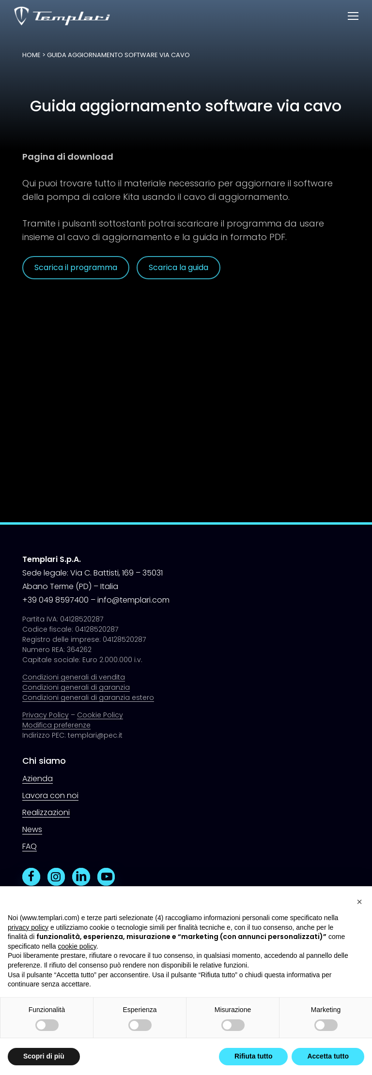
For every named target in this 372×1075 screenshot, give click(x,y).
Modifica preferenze (56, 725)
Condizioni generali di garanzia (76, 687)
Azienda (37, 778)
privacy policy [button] (28, 927)
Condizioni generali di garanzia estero (88, 697)
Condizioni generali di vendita (73, 677)
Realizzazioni (46, 812)
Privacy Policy (45, 715)
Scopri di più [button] (43, 1056)
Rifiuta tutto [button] (253, 1056)
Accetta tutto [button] (328, 1056)
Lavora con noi (50, 795)
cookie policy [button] (77, 946)
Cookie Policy (100, 715)
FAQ (29, 846)
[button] (353, 16)
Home (31, 55)
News (32, 829)
